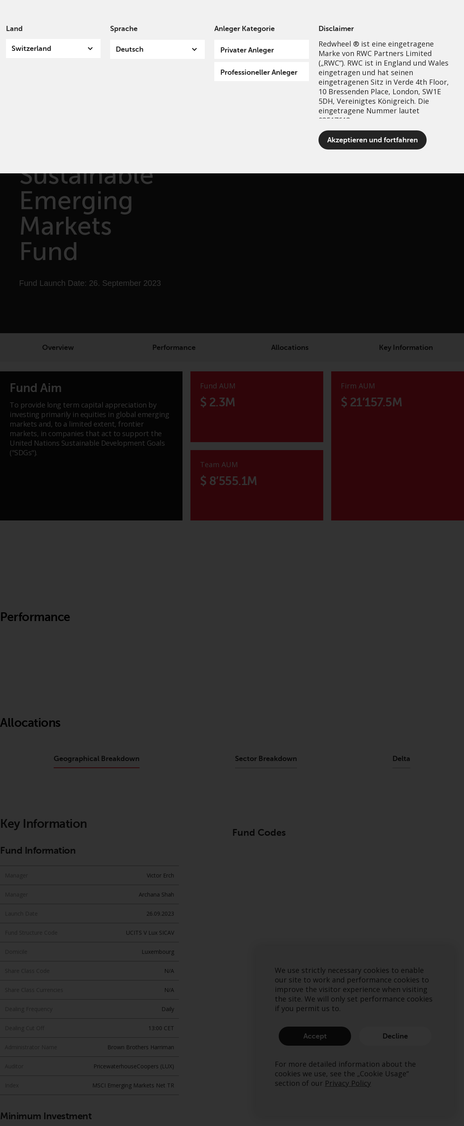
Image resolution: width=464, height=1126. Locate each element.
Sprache (124, 29)
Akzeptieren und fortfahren (372, 140)
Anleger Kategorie (244, 29)
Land (14, 29)
